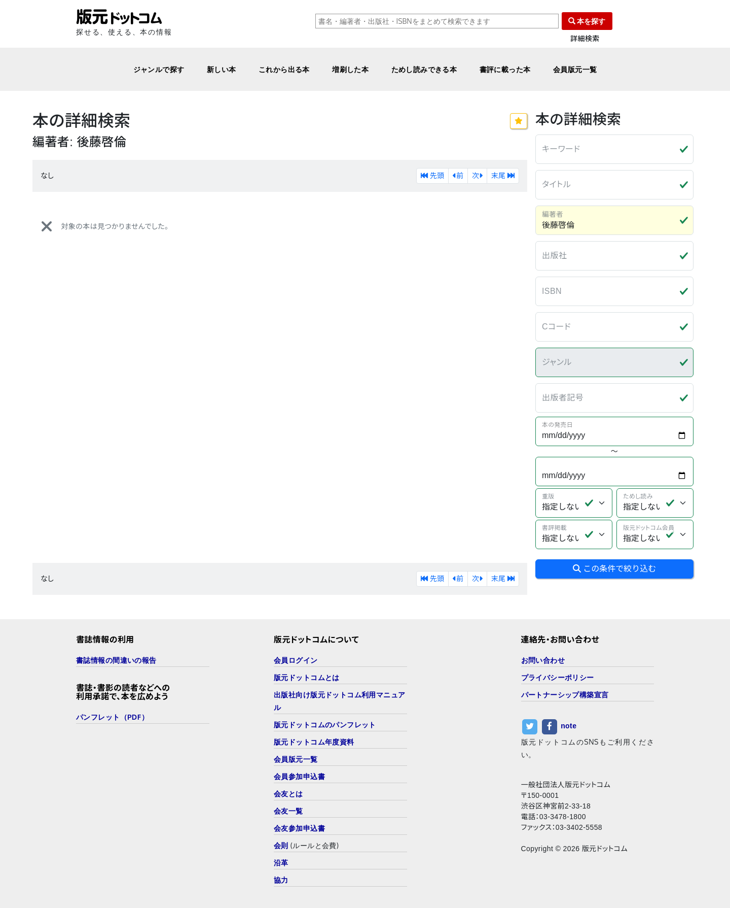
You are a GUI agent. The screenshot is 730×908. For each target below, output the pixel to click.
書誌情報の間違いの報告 (116, 660)
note (568, 726)
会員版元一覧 (575, 69)
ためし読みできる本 (424, 69)
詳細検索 (585, 39)
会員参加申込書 (299, 776)
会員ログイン (296, 660)
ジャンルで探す (159, 69)
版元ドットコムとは (307, 677)
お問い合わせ (543, 660)
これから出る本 (284, 69)
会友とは (288, 793)
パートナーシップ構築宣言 (565, 694)
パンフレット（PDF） (112, 717)
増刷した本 (350, 69)
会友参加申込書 (299, 828)
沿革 (281, 862)
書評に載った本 (505, 69)
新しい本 (221, 69)
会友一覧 (288, 810)
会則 (281, 845)
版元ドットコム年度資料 (314, 741)
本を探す (587, 21)
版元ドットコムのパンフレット (325, 724)
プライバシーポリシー (557, 677)
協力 (281, 880)
